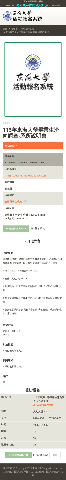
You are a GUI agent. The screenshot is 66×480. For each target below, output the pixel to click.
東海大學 (10, 5)
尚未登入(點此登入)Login (33, 5)
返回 (55, 455)
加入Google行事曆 (43, 404)
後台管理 (56, 5)
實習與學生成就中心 (16, 201)
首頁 (5, 28)
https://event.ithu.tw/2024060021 (26, 175)
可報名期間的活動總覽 (22, 28)
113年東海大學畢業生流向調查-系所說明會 (27, 32)
